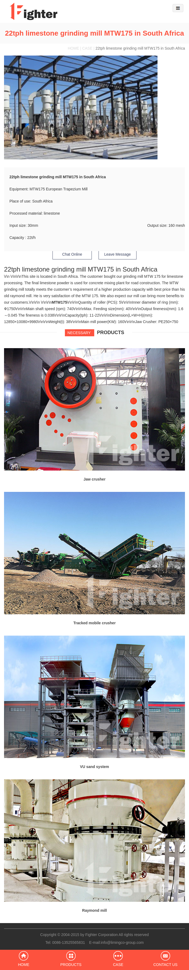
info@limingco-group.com (122, 942)
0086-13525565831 (68, 942)
